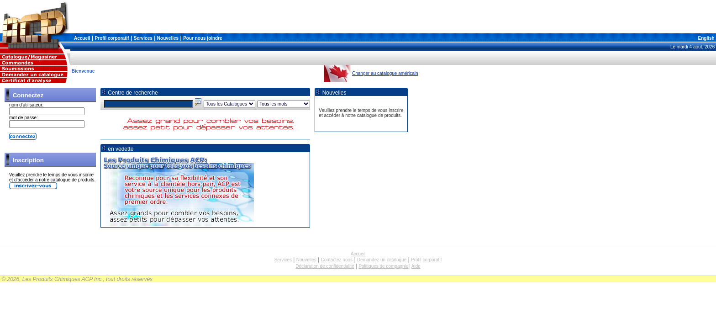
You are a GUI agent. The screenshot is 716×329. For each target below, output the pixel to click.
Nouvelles (168, 38)
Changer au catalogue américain (385, 73)
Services (143, 38)
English (706, 38)
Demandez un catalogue (381, 259)
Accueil (82, 38)
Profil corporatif (112, 38)
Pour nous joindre (202, 38)
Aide (416, 266)
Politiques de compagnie (383, 266)
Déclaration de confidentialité (324, 266)
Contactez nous (337, 259)
